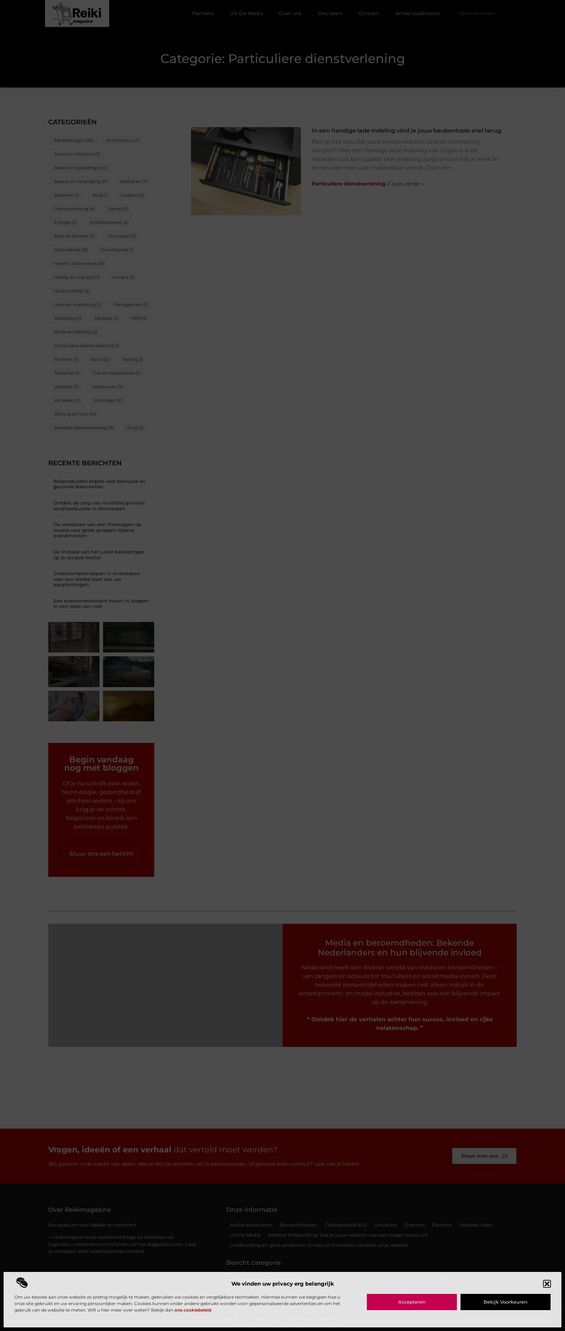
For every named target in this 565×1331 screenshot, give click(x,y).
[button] (547, 1283)
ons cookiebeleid (192, 1310)
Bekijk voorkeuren (506, 1302)
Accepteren (412, 1302)
